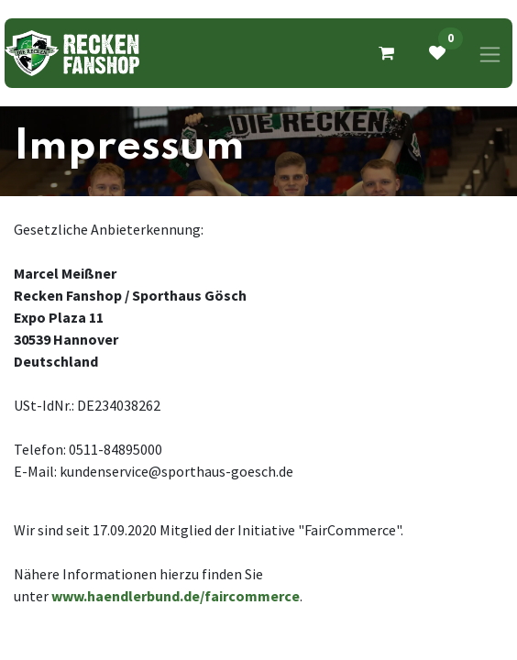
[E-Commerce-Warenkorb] (386, 53)
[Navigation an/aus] (490, 53)
